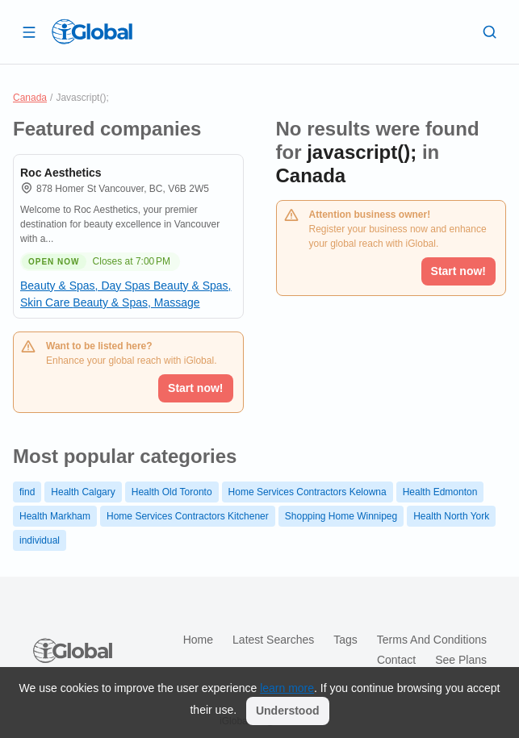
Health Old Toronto (172, 492)
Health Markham (54, 516)
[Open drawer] (29, 31)
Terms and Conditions (432, 639)
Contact (396, 659)
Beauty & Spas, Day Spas (86, 285)
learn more (287, 688)
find (27, 492)
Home (198, 639)
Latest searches (273, 639)
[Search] (490, 31)
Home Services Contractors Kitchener (188, 516)
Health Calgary (83, 492)
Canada (30, 97)
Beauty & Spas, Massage (136, 302)
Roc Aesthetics (61, 172)
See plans (461, 659)
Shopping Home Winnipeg (341, 516)
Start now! (195, 388)
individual (39, 540)
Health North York (451, 516)
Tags (345, 639)
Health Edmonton (440, 492)
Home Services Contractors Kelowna (307, 492)
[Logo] (92, 31)
